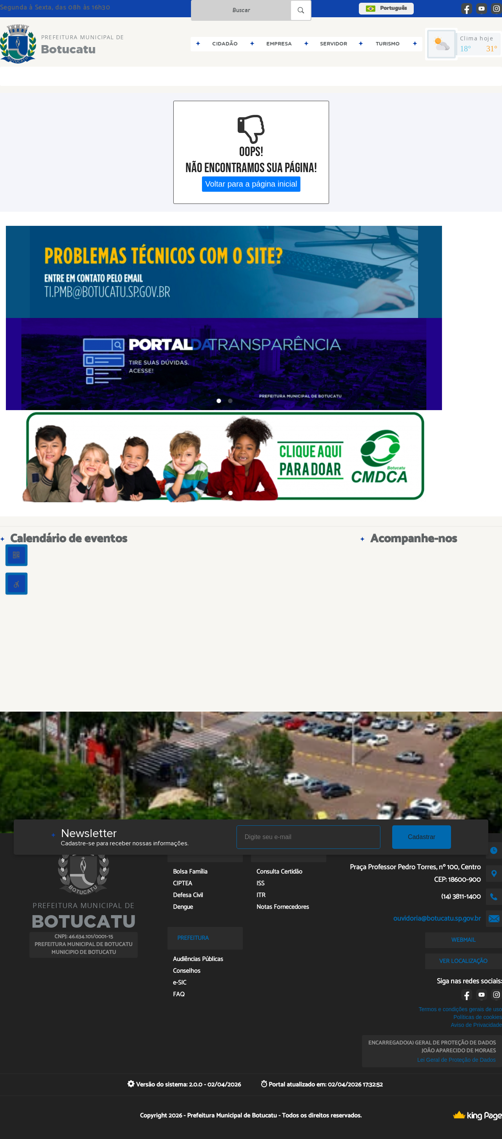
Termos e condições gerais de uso (460, 1009)
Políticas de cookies (477, 1017)
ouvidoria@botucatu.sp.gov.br (437, 919)
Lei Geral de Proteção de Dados (456, 1060)
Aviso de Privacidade (476, 1025)
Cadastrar (421, 837)
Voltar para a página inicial (251, 184)
